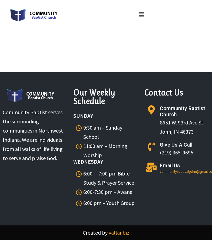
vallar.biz (119, 232)
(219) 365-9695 (176, 152)
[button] (141, 15)
